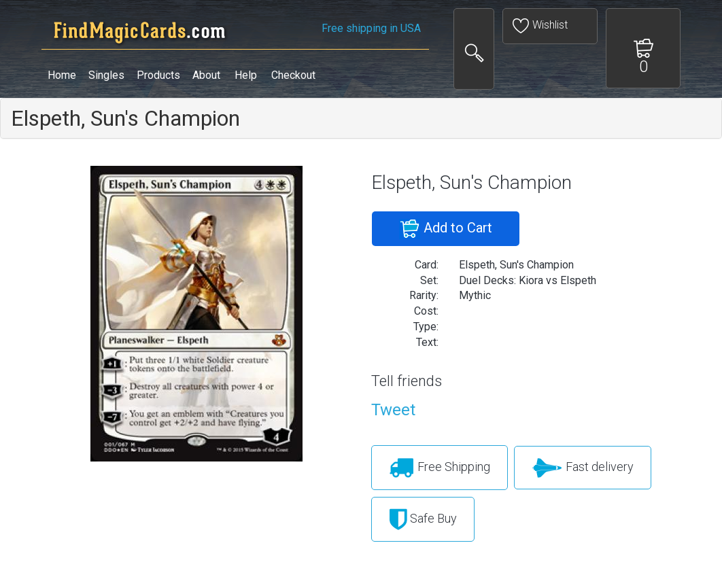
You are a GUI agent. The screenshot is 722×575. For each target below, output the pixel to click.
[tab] (361, 118)
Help (246, 75)
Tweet (393, 409)
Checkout (293, 75)
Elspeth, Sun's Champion (125, 118)
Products (158, 75)
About (206, 75)
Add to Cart (445, 229)
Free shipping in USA (371, 28)
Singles (106, 75)
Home (62, 75)
